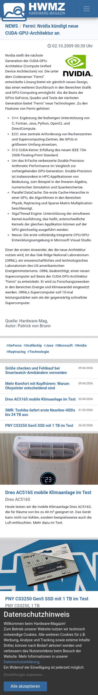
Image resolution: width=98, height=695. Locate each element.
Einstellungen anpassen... (24, 675)
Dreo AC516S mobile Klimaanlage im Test (48, 492)
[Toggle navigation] (86, 9)
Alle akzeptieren (25, 686)
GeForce (14, 345)
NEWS (11, 26)
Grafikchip (33, 345)
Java (48, 345)
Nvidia (80, 345)
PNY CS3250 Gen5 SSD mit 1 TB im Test (46, 598)
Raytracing (16, 351)
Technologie (38, 351)
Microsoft (64, 345)
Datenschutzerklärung (21, 662)
